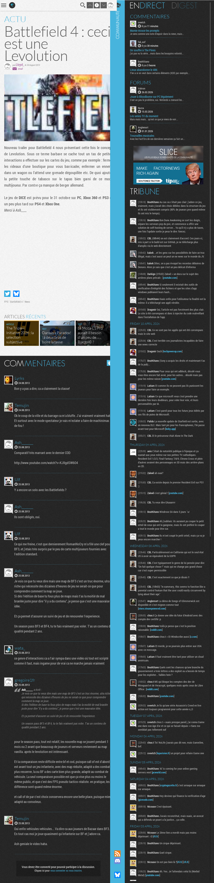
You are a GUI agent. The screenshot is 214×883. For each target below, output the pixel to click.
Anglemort (146, 127)
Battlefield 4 (16, 300)
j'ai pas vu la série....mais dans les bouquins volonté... (160, 53)
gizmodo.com (155, 804)
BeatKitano (147, 61)
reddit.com (160, 633)
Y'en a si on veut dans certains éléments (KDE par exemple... (163, 72)
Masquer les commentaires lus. (107, 361)
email (20, 68)
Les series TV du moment (148, 116)
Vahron (145, 88)
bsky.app (184, 432)
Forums (144, 82)
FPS (6, 300)
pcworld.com (162, 777)
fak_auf (145, 41)
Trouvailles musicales (146, 135)
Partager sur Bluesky (16, 292)
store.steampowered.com (155, 612)
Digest (188, 5)
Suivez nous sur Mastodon (121, 868)
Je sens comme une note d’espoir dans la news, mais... (160, 33)
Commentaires (153, 16)
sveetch (145, 22)
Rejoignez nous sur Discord (121, 861)
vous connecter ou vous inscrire (64, 868)
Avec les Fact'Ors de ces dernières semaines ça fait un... (161, 138)
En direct (151, 5)
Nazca (144, 107)
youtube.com (173, 281)
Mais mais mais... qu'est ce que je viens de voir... (158, 119)
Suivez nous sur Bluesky (121, 875)
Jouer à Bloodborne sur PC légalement (155, 96)
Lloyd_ (20, 64)
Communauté (121, 421)
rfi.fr (159, 841)
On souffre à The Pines (146, 50)
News (27, 300)
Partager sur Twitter (7, 292)
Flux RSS (121, 853)
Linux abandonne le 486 (147, 69)
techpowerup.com (176, 355)
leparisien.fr (166, 757)
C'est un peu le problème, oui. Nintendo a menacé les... (160, 99)
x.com (197, 640)
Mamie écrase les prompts (148, 30)
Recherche (80, 5)
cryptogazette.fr (172, 790)
